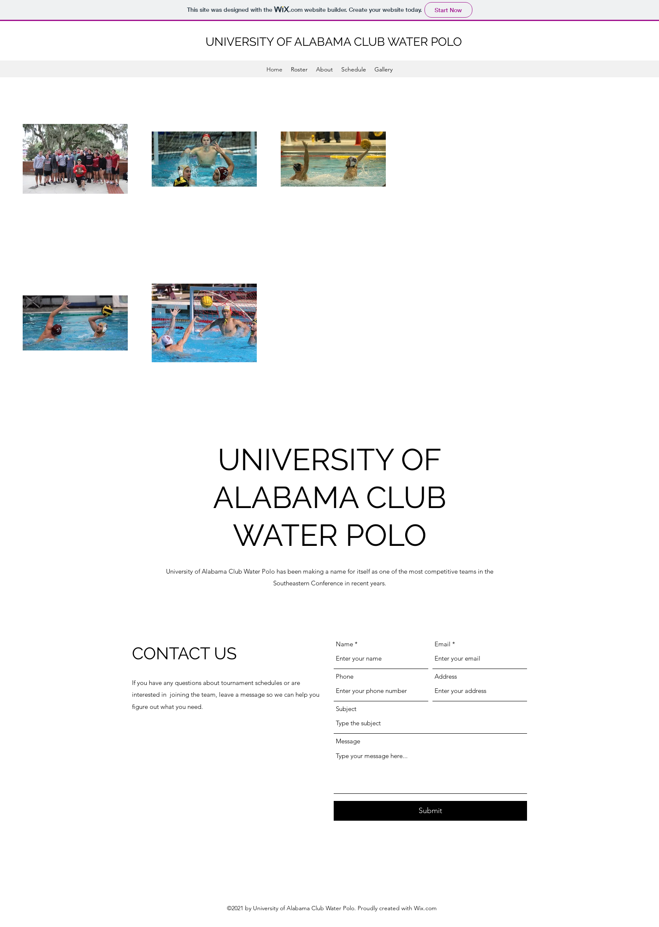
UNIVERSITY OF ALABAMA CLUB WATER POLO (334, 42)
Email (443, 644)
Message (348, 741)
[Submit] (430, 811)
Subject (346, 709)
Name (344, 644)
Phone (344, 676)
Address (446, 676)
